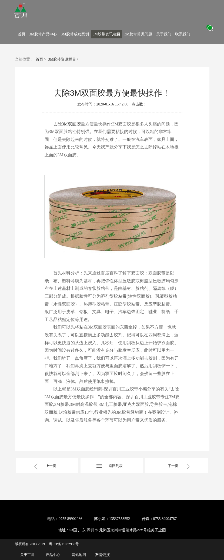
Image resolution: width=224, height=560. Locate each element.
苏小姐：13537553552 (112, 519)
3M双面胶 (71, 124)
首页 (21, 34)
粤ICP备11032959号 (64, 544)
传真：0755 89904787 (159, 519)
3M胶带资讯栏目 (107, 34)
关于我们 (163, 34)
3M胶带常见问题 (138, 34)
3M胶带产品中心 (43, 34)
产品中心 (53, 555)
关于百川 (27, 555)
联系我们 (182, 34)
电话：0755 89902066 (64, 519)
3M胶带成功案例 (75, 34)
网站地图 (79, 555)
